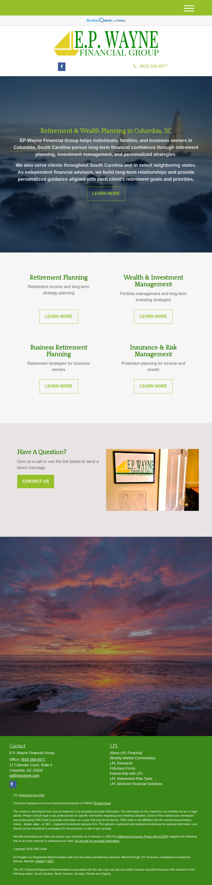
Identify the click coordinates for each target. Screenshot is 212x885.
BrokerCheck (102, 803)
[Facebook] (61, 66)
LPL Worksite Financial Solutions (136, 784)
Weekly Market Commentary (132, 758)
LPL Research (121, 763)
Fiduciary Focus (122, 768)
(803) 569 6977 (150, 66)
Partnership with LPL (126, 773)
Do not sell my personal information (97, 840)
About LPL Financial (126, 753)
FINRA (39, 861)
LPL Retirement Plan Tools (131, 779)
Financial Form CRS (32, 795)
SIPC (50, 861)
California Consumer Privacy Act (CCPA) (142, 836)
